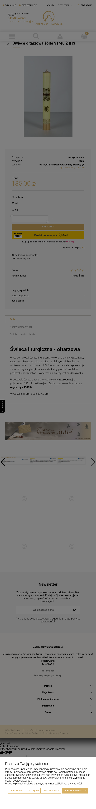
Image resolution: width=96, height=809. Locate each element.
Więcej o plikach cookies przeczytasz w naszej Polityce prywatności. (43, 783)
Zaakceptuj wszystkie (74, 790)
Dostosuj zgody (51, 790)
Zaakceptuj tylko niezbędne (24, 790)
